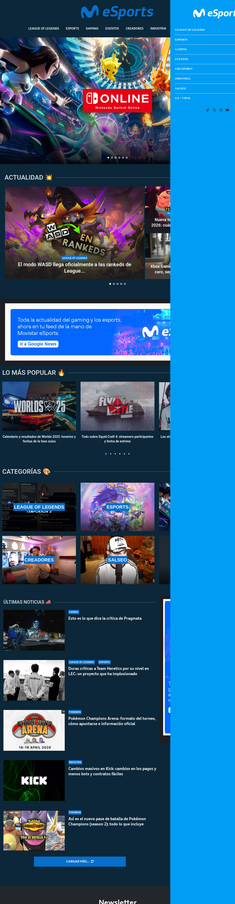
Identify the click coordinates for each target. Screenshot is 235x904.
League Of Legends (43, 28)
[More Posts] (80, 862)
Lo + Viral (199, 28)
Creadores (134, 28)
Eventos (112, 28)
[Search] (213, 13)
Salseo (178, 28)
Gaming (92, 28)
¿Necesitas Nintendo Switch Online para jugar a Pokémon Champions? (117, 139)
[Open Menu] (220, 12)
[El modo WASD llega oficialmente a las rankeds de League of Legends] (74, 232)
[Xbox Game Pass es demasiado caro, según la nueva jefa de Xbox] (179, 256)
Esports (72, 28)
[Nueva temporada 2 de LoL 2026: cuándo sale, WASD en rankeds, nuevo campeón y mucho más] (179, 209)
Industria (158, 28)
